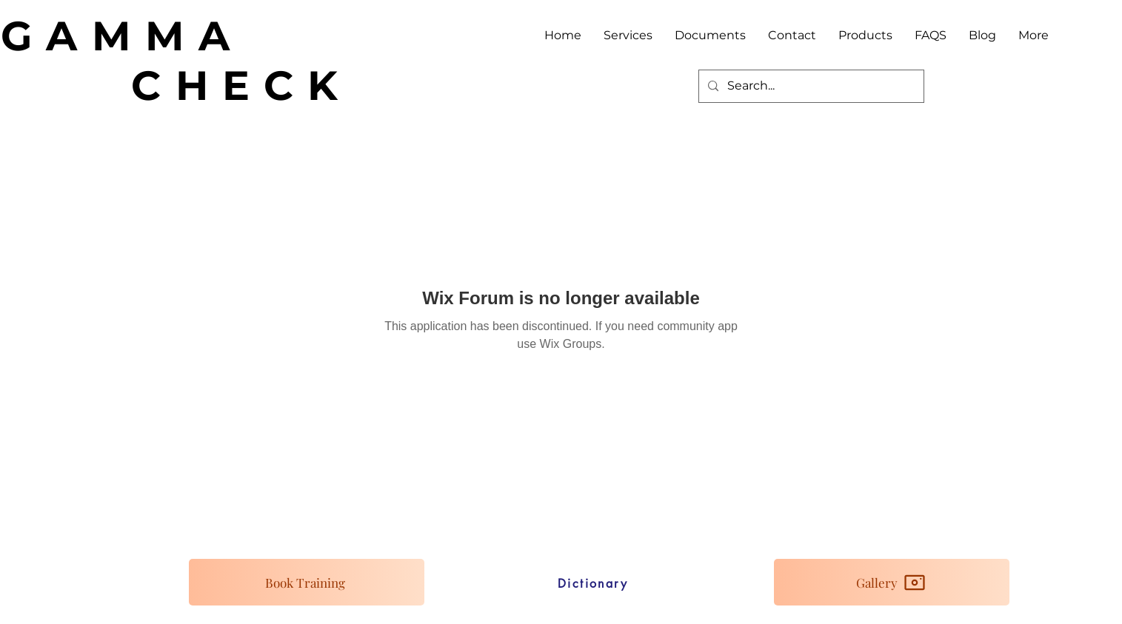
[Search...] (809, 86)
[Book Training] (306, 582)
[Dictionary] (593, 583)
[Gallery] (891, 582)
